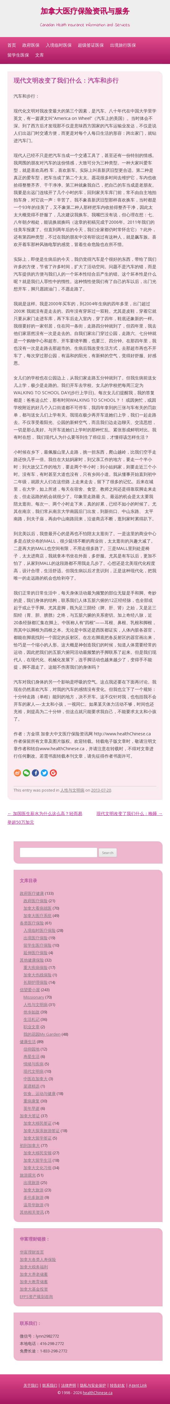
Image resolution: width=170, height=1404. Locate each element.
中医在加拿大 (35, 1078)
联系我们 (49, 1385)
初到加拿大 (30, 1145)
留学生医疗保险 (37, 945)
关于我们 (30, 1385)
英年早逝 (31, 1108)
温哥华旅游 (33, 1204)
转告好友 (117, 1385)
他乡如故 (31, 1012)
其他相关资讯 (32, 1212)
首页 (11, 45)
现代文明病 (33, 1071)
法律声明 (68, 1385)
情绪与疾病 (33, 1064)
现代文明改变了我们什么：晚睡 (129, 813)
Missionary (33, 997)
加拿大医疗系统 (37, 915)
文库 (39, 55)
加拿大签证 (30, 1116)
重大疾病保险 (35, 967)
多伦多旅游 (33, 1197)
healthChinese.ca (98, 1392)
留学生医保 (18, 55)
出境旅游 (31, 1182)
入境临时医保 (59, 45)
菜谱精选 (31, 1086)
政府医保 (31, 45)
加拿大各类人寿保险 (38, 1259)
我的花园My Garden (42, 1034)
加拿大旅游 (33, 1190)
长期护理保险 (35, 982)
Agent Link (138, 1385)
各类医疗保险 (32, 923)
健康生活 (28, 1041)
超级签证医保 (91, 45)
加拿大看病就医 (37, 908)
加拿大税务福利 (34, 1267)
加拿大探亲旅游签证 (41, 1130)
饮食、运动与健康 (39, 1093)
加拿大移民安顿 (37, 1153)
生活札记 (31, 1019)
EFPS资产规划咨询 (36, 1296)
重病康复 (31, 1101)
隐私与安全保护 (93, 1385)
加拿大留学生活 (37, 1160)
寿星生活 (31, 1056)
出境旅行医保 (123, 45)
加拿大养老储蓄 (34, 1274)
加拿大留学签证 (37, 1138)
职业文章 (31, 1027)
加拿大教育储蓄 (34, 1281)
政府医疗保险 (35, 900)
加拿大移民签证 (37, 1123)
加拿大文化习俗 (37, 1167)
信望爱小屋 (30, 989)
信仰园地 (31, 1049)
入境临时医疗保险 (39, 930)
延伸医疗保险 (35, 952)
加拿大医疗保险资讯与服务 (85, 12)
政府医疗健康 (32, 893)
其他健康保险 (32, 960)
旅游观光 (28, 1175)
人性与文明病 (72, 790)
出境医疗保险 (35, 938)
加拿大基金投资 (34, 1289)
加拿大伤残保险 (37, 975)
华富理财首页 (32, 1252)
